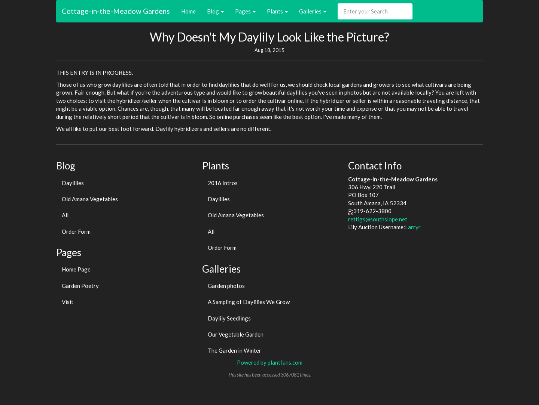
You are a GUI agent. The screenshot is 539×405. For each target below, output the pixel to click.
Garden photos (226, 285)
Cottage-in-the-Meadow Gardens (116, 11)
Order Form (76, 231)
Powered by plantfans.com (269, 362)
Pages (245, 11)
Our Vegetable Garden (236, 334)
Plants (277, 11)
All (65, 215)
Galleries (312, 11)
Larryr (413, 227)
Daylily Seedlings (229, 318)
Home (188, 11)
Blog (215, 11)
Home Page (76, 269)
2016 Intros (223, 183)
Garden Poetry (80, 285)
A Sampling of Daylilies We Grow (249, 301)
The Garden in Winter (234, 350)
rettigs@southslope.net (377, 219)
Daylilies (73, 183)
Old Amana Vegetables (90, 199)
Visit (67, 301)
